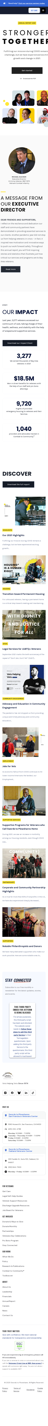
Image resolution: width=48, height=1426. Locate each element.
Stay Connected (9, 1245)
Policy (5, 1261)
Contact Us (7, 1315)
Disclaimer (31, 1390)
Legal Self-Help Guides (12, 1196)
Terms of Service (17, 1389)
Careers (5, 1306)
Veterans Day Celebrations (14, 1236)
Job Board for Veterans (12, 1210)
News (4, 1310)
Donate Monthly (9, 1226)
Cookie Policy (40, 1389)
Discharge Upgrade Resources (15, 1205)
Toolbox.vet (7, 1275)
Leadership (7, 1291)
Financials (6, 1296)
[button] (43, 10)
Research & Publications (13, 1266)
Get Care (6, 1191)
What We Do (8, 1256)
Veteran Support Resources (14, 1201)
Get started (27, 70)
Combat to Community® (13, 1271)
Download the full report (18, 484)
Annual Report (8, 1301)
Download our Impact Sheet (18, 343)
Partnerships (8, 1231)
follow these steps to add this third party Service (22, 1032)
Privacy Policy (5, 1389)
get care (34, 10)
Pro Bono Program (10, 1240)
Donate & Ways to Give (12, 1221)
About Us (6, 1287)
